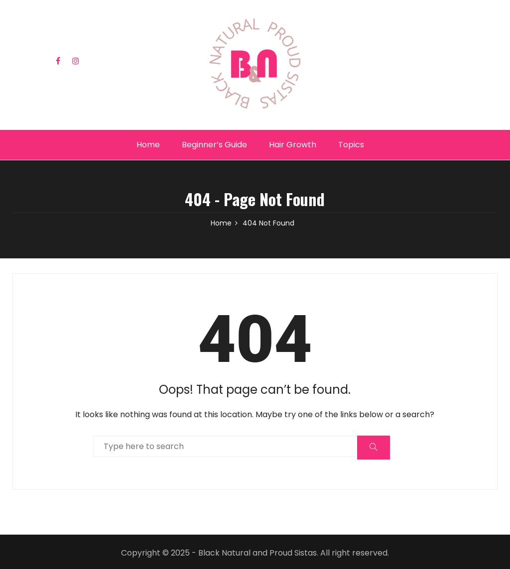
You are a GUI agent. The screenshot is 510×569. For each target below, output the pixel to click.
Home (148, 144)
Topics (351, 144)
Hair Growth (292, 144)
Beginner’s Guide (214, 144)
